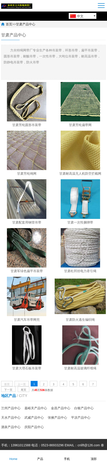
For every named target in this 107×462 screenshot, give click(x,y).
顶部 (94, 456)
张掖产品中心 (57, 417)
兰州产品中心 (11, 408)
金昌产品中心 (60, 408)
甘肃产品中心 (25, 24)
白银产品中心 (84, 408)
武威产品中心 (34, 417)
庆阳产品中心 (34, 427)
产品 (40, 456)
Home (13, 456)
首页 (9, 24)
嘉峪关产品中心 (35, 408)
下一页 (8, 389)
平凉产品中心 (80, 417)
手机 (67, 456)
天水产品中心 (11, 417)
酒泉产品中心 (11, 427)
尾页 (23, 389)
